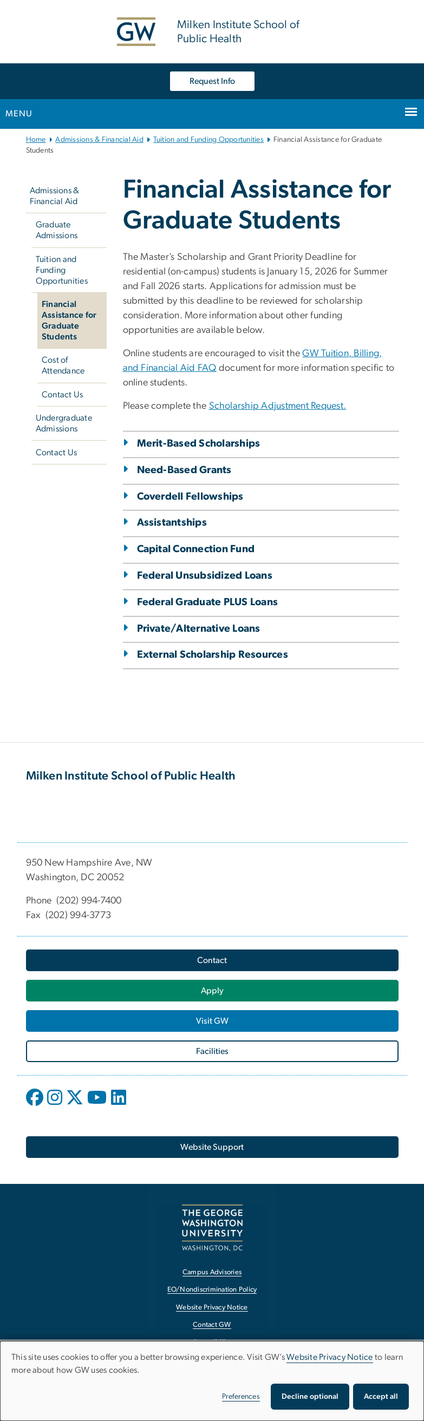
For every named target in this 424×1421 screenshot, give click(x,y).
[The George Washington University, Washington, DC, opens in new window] (212, 1227)
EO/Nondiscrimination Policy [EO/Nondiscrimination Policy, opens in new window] (212, 1289)
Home (36, 139)
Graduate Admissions (57, 230)
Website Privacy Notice (329, 1357)
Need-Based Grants (184, 470)
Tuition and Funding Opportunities (208, 139)
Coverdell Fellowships (190, 497)
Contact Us (62, 394)
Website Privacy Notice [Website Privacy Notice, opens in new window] (212, 1307)
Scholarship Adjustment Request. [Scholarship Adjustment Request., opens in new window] (278, 406)
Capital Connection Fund (196, 549)
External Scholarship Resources (213, 655)
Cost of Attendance (63, 365)
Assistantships (172, 523)
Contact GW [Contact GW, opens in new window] (212, 1324)
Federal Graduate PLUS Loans (207, 602)
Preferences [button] (241, 1396)
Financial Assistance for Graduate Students (69, 320)
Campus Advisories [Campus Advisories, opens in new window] (212, 1272)
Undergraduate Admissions (64, 423)
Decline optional (310, 1396)
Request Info (212, 81)
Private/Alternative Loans (198, 629)
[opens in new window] (35, 1105)
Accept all (381, 1396)
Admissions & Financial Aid (99, 139)
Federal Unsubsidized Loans (205, 576)
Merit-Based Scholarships (198, 443)
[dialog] (212, 1381)
